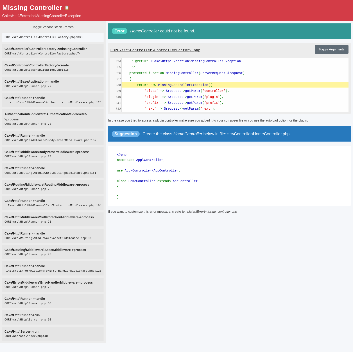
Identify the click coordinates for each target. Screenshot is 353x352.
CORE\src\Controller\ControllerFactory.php (155, 50)
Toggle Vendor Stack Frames (52, 27)
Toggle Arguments (331, 49)
